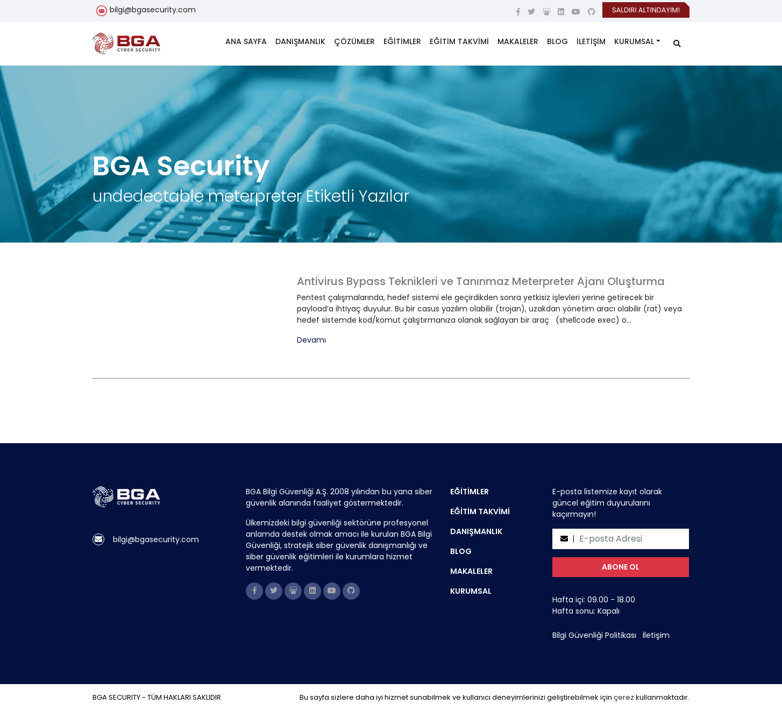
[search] (677, 44)
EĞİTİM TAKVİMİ (459, 41)
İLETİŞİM (591, 41)
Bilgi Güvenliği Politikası (594, 635)
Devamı (311, 340)
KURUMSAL (634, 41)
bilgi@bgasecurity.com (153, 9)
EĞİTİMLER (402, 41)
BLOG (557, 41)
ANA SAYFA (246, 41)
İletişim (656, 635)
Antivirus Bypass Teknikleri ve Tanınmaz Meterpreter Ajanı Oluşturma (481, 281)
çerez (624, 697)
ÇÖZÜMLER (354, 41)
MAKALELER (517, 41)
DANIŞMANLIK (300, 41)
